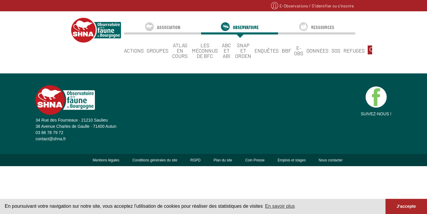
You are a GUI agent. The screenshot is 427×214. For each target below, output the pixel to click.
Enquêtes (266, 50)
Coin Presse (255, 160)
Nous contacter (331, 160)
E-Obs (298, 50)
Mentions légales (106, 160)
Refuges (354, 50)
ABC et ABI (226, 50)
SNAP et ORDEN (243, 50)
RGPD (195, 160)
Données (317, 50)
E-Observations (294, 5)
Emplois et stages (292, 160)
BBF (286, 50)
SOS (336, 50)
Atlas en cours (180, 50)
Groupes (157, 50)
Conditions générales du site (154, 160)
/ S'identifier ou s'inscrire (331, 5)
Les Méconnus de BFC (205, 50)
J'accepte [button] (406, 206)
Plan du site (223, 160)
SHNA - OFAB (96, 30)
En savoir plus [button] (280, 206)
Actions (134, 50)
